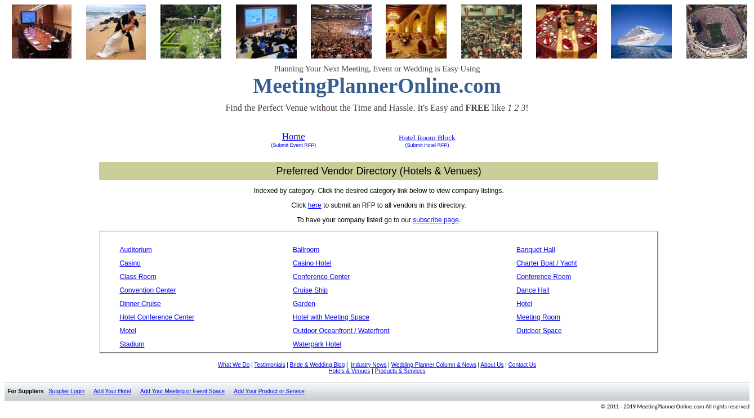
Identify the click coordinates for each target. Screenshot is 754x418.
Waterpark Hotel (317, 344)
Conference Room (543, 277)
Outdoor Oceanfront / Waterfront (341, 331)
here (315, 205)
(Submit (279, 145)
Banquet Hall (535, 250)
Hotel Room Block (427, 137)
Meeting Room (538, 317)
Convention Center (147, 290)
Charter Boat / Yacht (546, 263)
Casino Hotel (312, 263)
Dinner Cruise (139, 304)
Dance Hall (533, 290)
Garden (304, 304)
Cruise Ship (310, 290)
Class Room (137, 277)
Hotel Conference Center (156, 317)
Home (293, 136)
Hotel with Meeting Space (331, 317)
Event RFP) (302, 145)
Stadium (131, 344)
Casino (129, 263)
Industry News (368, 365)
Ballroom (306, 250)
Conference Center (321, 277)
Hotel (524, 304)
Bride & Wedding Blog (317, 365)
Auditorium (135, 250)
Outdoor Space (539, 331)
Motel (127, 331)
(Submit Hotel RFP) (427, 145)
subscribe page (435, 220)
